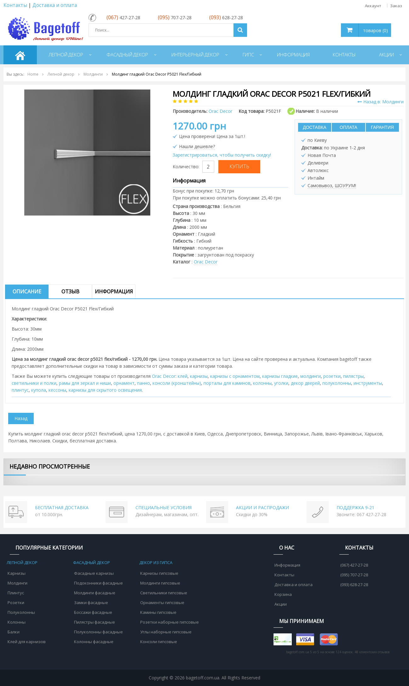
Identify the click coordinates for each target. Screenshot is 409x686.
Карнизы (17, 573)
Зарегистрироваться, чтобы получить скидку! (222, 155)
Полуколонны (21, 612)
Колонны (17, 622)
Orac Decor (205, 262)
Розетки (16, 602)
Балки (14, 632)
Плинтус (16, 593)
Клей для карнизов (27, 641)
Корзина (283, 594)
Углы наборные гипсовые (166, 632)
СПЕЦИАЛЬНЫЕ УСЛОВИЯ (163, 507)
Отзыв (70, 291)
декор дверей (305, 383)
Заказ (396, 6)
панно (143, 383)
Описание (27, 291)
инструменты (368, 383)
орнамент (124, 383)
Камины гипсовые (158, 612)
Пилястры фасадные (94, 622)
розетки (332, 376)
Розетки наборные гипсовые (169, 622)
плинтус (20, 390)
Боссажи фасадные (93, 612)
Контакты (15, 5)
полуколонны (336, 383)
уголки (281, 383)
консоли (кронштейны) (177, 383)
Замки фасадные (91, 602)
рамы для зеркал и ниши (85, 383)
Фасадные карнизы (94, 573)
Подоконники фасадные (98, 583)
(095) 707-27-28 (354, 575)
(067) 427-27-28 (354, 565)
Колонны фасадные (93, 641)
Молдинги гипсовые (160, 583)
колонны (262, 383)
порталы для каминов (227, 383)
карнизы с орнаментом (235, 376)
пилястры (353, 376)
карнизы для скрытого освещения (105, 390)
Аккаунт (373, 6)
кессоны (57, 390)
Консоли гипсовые (158, 641)
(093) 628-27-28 (354, 584)
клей (182, 376)
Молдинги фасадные (94, 593)
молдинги (310, 376)
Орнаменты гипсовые (162, 602)
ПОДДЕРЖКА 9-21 (355, 507)
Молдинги (17, 583)
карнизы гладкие (280, 376)
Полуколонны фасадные (98, 632)
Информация (114, 291)
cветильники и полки (34, 383)
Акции (280, 604)
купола (38, 390)
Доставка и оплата (54, 5)
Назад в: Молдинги (380, 102)
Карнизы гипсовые (159, 573)
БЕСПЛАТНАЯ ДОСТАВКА (62, 507)
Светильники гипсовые (163, 593)
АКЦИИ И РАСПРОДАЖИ (262, 507)
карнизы (199, 376)
